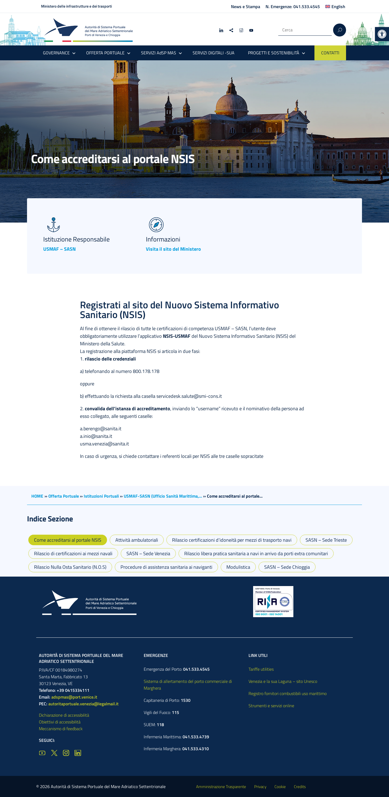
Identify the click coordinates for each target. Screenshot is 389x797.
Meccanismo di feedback (61, 728)
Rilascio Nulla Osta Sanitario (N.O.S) (70, 567)
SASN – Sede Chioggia (287, 567)
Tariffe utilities (261, 669)
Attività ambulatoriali (136, 540)
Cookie (280, 786)
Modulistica (238, 567)
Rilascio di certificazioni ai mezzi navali (73, 553)
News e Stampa (245, 6)
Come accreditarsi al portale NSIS (67, 540)
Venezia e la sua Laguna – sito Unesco (283, 681)
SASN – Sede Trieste (326, 540)
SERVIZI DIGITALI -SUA (213, 52)
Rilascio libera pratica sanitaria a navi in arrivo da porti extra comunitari (256, 553)
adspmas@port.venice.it (74, 697)
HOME (37, 496)
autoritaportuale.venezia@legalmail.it (83, 703)
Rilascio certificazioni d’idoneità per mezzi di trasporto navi (231, 540)
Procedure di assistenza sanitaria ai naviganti (166, 567)
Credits (300, 786)
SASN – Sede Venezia (148, 553)
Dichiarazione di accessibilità (64, 715)
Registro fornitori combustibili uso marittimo (288, 693)
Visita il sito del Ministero (173, 249)
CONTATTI (330, 52)
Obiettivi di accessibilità (60, 722)
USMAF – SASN (59, 249)
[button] (382, 34)
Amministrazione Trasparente (221, 786)
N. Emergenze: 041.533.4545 (293, 6)
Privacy (260, 786)
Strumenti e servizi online (271, 705)
